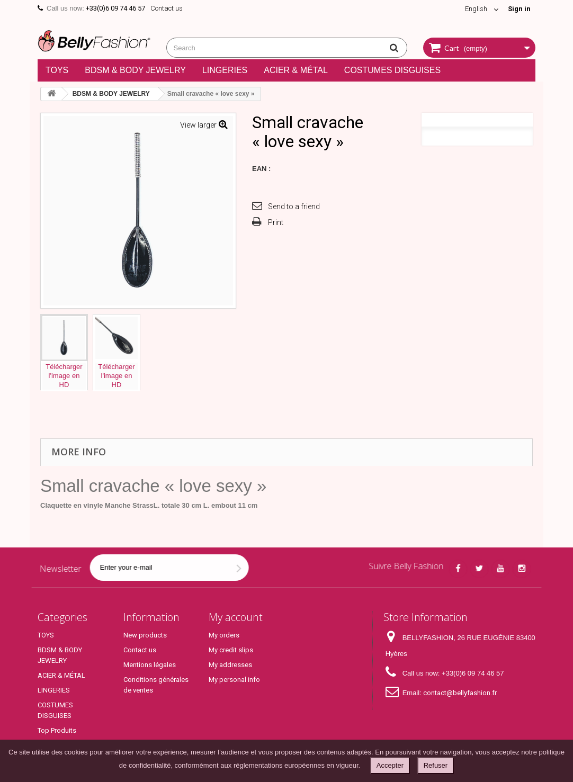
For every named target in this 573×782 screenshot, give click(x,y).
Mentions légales (149, 665)
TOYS (57, 70)
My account (236, 617)
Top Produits (57, 730)
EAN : (261, 169)
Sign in (519, 9)
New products (145, 635)
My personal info (234, 680)
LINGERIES (224, 70)
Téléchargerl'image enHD (64, 376)
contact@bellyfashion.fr (460, 693)
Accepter (390, 765)
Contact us (166, 8)
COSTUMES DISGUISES (392, 70)
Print (275, 222)
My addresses (230, 665)
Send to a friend (294, 206)
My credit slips (231, 650)
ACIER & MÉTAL (296, 70)
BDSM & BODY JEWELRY (135, 70)
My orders (224, 635)
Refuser (436, 765)
